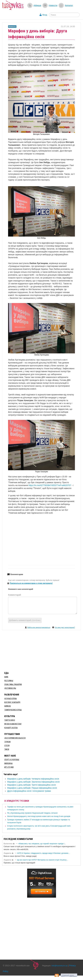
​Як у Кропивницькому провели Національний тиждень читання (32, 813)
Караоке (7, 706)
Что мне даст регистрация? (65, 627)
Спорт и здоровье (11, 760)
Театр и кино (9, 720)
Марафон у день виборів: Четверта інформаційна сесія (33, 779)
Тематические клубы (13, 710)
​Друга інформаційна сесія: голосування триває (29, 791)
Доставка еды (10, 688)
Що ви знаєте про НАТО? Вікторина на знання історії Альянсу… (42, 860)
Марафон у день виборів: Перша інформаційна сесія (32, 788)
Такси (6, 749)
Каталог (69, 5)
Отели (7, 746)
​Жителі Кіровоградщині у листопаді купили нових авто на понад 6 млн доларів (38, 816)
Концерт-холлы (11, 728)
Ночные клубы (10, 698)
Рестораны (8, 681)
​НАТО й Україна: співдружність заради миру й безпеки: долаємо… (43, 853)
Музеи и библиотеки (12, 724)
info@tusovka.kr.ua (60, 966)
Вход (44, 15)
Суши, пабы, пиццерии (13, 684)
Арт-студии (9, 767)
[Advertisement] (41, 650)
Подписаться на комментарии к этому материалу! (31, 583)
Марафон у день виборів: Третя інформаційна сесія (31, 785)
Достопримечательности (15, 738)
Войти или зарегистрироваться (38, 627)
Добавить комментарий (25, 620)
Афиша (37, 5)
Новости (53, 5)
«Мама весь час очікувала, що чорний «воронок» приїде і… (42, 844)
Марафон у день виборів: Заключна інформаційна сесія (33, 782)
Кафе (6, 677)
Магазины (8, 763)
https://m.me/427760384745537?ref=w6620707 (50, 485)
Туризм (7, 742)
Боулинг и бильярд (12, 702)
